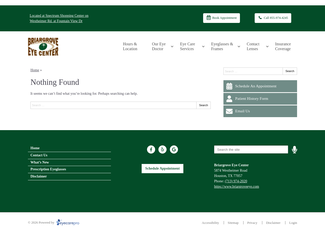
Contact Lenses (253, 46)
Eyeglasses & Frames (222, 46)
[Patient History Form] (260, 99)
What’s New (39, 162)
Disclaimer (38, 176)
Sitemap (233, 223)
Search (203, 105)
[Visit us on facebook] (151, 149)
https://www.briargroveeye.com (236, 186)
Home (34, 70)
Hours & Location (130, 46)
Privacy (252, 223)
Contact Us (38, 155)
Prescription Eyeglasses (48, 169)
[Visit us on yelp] (162, 149)
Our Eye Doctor (159, 46)
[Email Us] (260, 111)
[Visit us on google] (174, 149)
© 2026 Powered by (53, 222)
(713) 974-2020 (236, 181)
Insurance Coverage (283, 46)
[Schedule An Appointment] (260, 86)
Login (293, 223)
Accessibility (210, 223)
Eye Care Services (187, 46)
